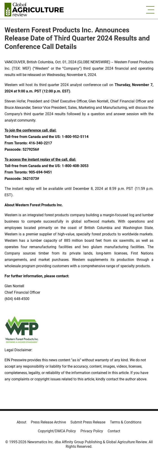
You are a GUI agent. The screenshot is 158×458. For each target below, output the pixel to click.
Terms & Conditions (125, 422)
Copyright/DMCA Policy (57, 431)
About (21, 422)
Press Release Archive (48, 422)
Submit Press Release (87, 422)
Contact (114, 431)
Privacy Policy (91, 431)
